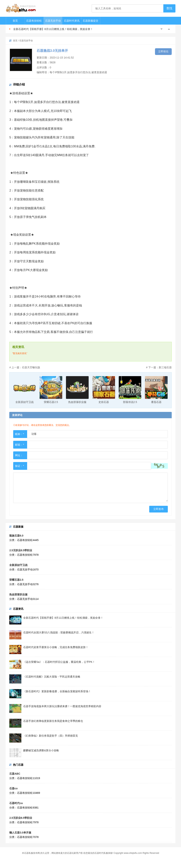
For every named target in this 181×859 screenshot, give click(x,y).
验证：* (19, 465)
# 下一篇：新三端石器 (159, 367)
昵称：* (19, 434)
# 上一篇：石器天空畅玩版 (24, 367)
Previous (161, 29)
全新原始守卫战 (18, 565)
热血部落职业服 (18, 594)
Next (169, 29)
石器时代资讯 (72, 20)
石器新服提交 (90, 20)
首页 (15, 20)
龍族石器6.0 (16, 535)
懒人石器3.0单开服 (20, 832)
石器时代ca (16, 803)
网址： (19, 455)
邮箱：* (19, 444)
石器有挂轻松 (34, 20)
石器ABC (14, 773)
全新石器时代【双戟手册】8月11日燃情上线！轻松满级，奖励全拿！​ (53, 29)
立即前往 (163, 51)
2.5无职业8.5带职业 (20, 550)
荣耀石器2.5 (16, 579)
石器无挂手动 (53, 20)
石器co (13, 788)
